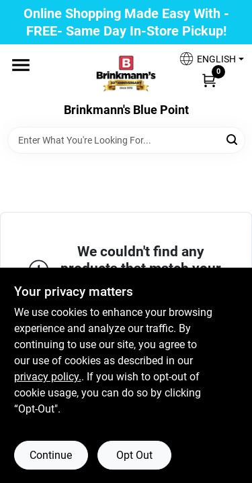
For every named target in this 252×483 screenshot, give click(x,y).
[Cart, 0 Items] (209, 79)
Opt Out (134, 455)
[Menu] (21, 65)
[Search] (233, 139)
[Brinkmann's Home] (126, 74)
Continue (51, 455)
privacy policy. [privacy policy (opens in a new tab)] (47, 376)
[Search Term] (126, 140)
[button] (206, 58)
